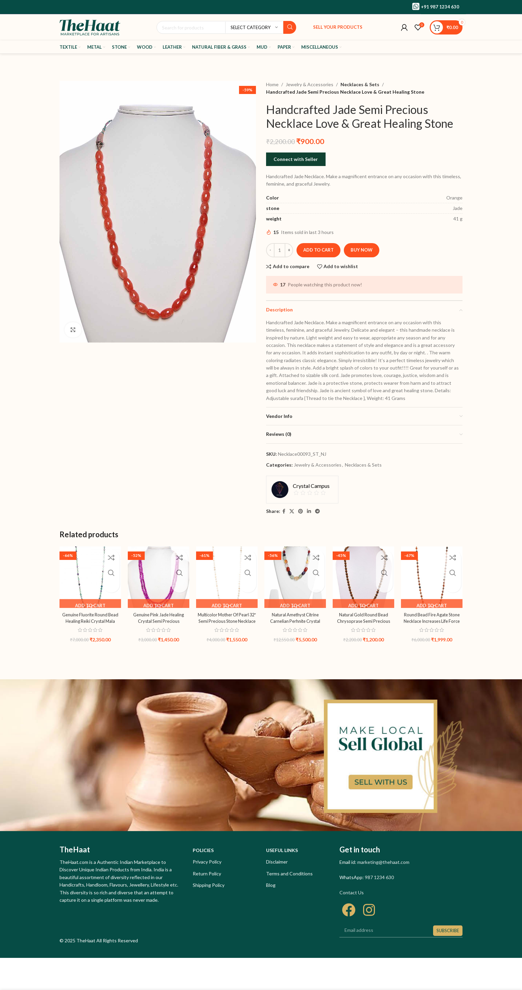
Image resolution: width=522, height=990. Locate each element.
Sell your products (337, 27)
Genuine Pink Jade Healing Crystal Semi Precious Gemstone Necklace (158, 621)
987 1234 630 (379, 877)
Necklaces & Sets (358, 84)
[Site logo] (90, 27)
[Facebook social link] (283, 511)
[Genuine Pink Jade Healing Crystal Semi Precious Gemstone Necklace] (158, 577)
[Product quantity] (280, 250)
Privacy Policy (207, 862)
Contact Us (351, 892)
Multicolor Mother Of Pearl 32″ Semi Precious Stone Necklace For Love (226, 621)
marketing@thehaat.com (383, 862)
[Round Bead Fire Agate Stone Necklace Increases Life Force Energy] (431, 577)
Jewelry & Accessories (309, 84)
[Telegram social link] (317, 511)
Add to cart (318, 250)
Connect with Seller (296, 159)
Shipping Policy (208, 885)
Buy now (362, 250)
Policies (203, 850)
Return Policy (207, 873)
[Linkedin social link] (309, 511)
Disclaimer (277, 862)
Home (272, 84)
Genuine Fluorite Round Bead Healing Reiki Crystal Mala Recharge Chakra (90, 621)
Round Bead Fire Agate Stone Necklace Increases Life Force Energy (431, 621)
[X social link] (291, 511)
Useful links (282, 850)
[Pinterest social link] (300, 511)
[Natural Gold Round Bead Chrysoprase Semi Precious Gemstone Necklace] (363, 577)
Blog (271, 885)
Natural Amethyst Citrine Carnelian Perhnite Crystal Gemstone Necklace (295, 621)
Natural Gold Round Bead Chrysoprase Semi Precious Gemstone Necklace (364, 621)
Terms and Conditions (289, 873)
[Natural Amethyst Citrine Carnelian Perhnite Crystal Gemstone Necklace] (295, 577)
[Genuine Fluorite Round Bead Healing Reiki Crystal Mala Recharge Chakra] (90, 577)
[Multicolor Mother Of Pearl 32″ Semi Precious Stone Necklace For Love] (227, 577)
